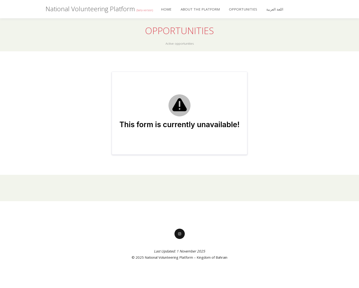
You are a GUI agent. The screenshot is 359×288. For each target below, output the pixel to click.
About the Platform (200, 9)
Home (166, 9)
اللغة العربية (274, 9)
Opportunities (243, 9)
